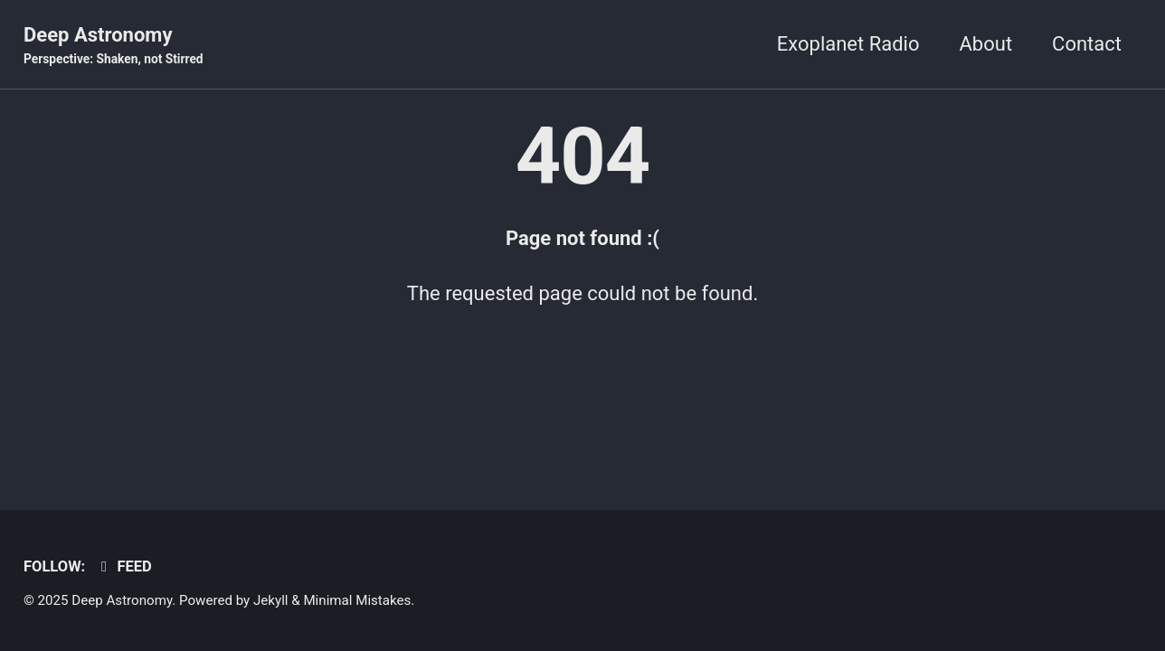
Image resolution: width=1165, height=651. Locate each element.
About (986, 44)
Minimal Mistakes (357, 600)
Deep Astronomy (114, 46)
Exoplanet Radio (848, 44)
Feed (123, 566)
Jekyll (271, 600)
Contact (1087, 44)
